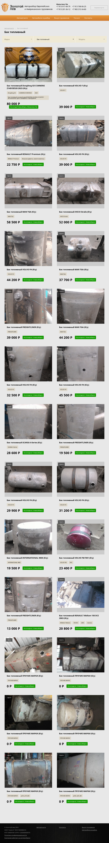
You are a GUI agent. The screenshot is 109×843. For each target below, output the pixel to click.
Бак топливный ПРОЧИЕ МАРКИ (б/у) (25, 676)
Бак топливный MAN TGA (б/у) (21, 212)
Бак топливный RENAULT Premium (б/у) (26, 154)
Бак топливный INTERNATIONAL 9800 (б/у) (27, 558)
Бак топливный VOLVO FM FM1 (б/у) (76, 558)
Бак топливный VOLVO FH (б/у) (74, 154)
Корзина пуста (99, 8)
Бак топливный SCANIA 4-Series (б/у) (24, 442)
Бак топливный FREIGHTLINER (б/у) (24, 327)
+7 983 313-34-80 (79, 9)
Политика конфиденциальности (15, 835)
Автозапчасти (9, 28)
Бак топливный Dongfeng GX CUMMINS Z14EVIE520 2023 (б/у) (26, 87)
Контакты (62, 827)
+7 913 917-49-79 (63, 6)
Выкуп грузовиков (88, 827)
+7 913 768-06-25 (79, 6)
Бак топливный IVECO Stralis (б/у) (75, 212)
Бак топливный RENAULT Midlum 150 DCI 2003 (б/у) (79, 616)
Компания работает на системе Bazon (17, 838)
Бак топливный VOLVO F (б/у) (73, 85)
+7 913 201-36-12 (63, 9)
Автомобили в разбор (89, 830)
